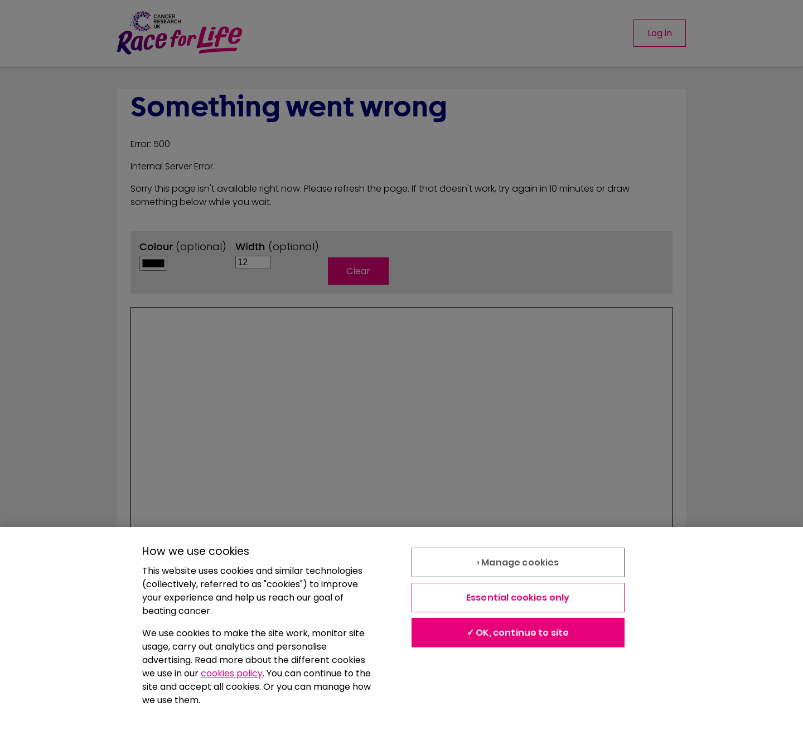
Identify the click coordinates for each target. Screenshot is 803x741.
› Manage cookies (518, 562)
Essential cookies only (518, 597)
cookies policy (232, 673)
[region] (401, 634)
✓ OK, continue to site (518, 632)
